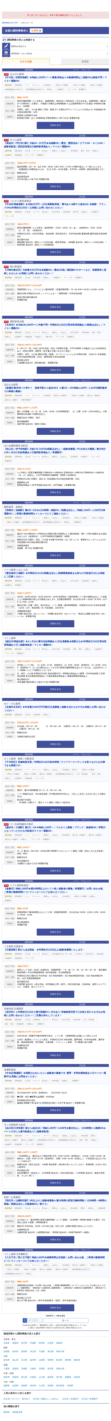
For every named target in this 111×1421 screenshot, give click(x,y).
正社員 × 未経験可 (70, 1399)
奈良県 (50, 1368)
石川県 (24, 1360)
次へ (65, 1320)
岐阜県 (59, 1360)
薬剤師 (6, 1412)
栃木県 (15, 1351)
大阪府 (33, 1368)
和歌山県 (60, 1368)
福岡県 (6, 1385)
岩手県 (24, 1343)
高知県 (77, 1377)
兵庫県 (42, 1368)
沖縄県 (70, 1385)
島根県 (15, 1377)
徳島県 (50, 1377)
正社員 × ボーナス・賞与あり (16, 1399)
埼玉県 (33, 1351)
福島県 (59, 1343)
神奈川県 (60, 1351)
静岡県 (68, 1360)
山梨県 (42, 1360)
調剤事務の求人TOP (10, 23)
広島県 (33, 1377)
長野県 (50, 1360)
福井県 (33, 1360)
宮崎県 (50, 1385)
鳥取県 (6, 1377)
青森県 (15, 1343)
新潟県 (6, 1360)
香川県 (59, 1377)
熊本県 (33, 1385)
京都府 (24, 1368)
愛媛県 (68, 1377)
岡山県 (24, 1377)
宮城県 (33, 1343)
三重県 (6, 1368)
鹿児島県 (60, 1385)
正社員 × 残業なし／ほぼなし (46, 1399)
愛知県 (77, 1360)
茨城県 (6, 1351)
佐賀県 (15, 1385)
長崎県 (24, 1385)
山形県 (50, 1343)
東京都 (50, 1351)
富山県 (15, 1360)
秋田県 (42, 1343)
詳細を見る (55, 125)
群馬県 (24, 1351)
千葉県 (42, 1351)
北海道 (6, 1343)
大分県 (42, 1385)
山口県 (42, 1377)
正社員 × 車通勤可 (89, 1399)
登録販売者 (17, 1412)
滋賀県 (15, 1368)
